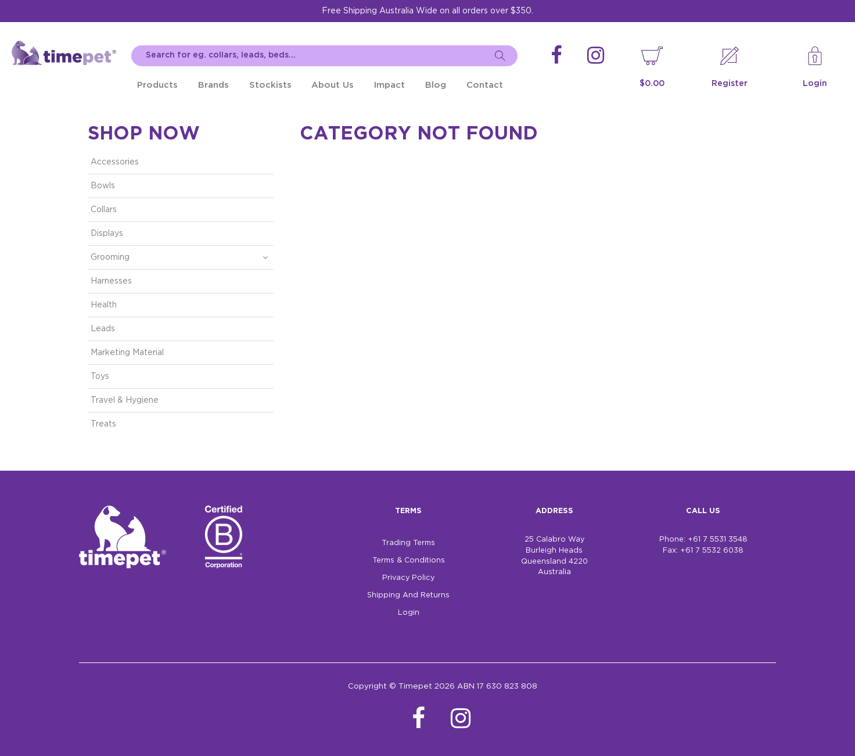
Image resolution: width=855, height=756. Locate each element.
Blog (435, 85)
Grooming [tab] (110, 257)
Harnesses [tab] (111, 281)
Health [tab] (104, 305)
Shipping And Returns (408, 595)
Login (815, 83)
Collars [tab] (104, 209)
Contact (484, 85)
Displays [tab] (107, 233)
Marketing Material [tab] (127, 352)
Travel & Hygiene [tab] (125, 400)
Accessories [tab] (115, 162)
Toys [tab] (100, 376)
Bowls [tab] (103, 185)
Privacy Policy (408, 578)
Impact (389, 85)
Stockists (270, 85)
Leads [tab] (103, 328)
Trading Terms (408, 543)
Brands (213, 85)
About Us (332, 85)
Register (730, 83)
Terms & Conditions (408, 560)
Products (157, 85)
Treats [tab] (103, 424)
